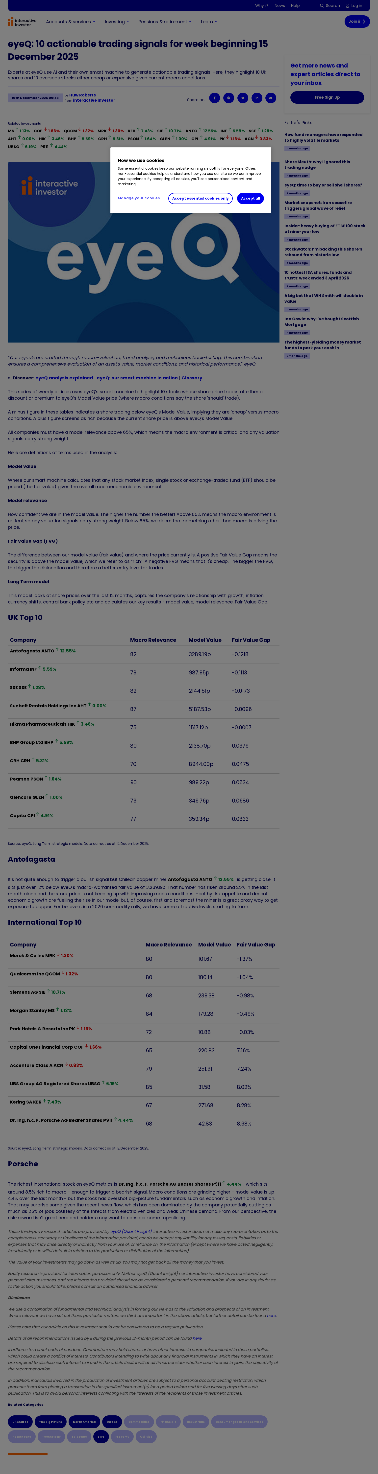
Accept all (250, 198)
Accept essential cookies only (200, 198)
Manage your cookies (139, 198)
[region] (190, 180)
